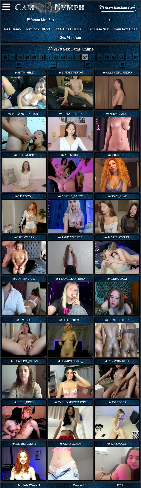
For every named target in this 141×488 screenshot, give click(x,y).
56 (77, 57)
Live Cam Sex (97, 29)
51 (41, 57)
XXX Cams (12, 29)
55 (70, 57)
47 (12, 57)
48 (20, 57)
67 (88, 64)
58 (92, 57)
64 (136, 57)
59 (100, 57)
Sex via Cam (70, 37)
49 (27, 57)
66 (53, 64)
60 (107, 57)
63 (129, 57)
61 (114, 57)
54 (63, 57)
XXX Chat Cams (68, 29)
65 (19, 64)
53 (56, 57)
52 (49, 57)
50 (34, 57)
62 (121, 57)
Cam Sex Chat (125, 29)
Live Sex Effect (38, 29)
